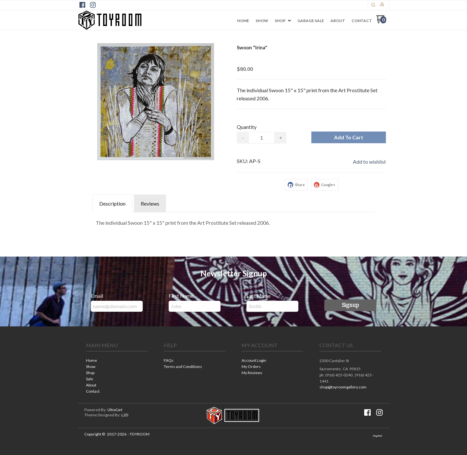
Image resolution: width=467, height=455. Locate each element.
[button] (373, 5)
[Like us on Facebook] (82, 5)
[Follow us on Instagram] (93, 5)
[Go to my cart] (381, 21)
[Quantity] (261, 138)
